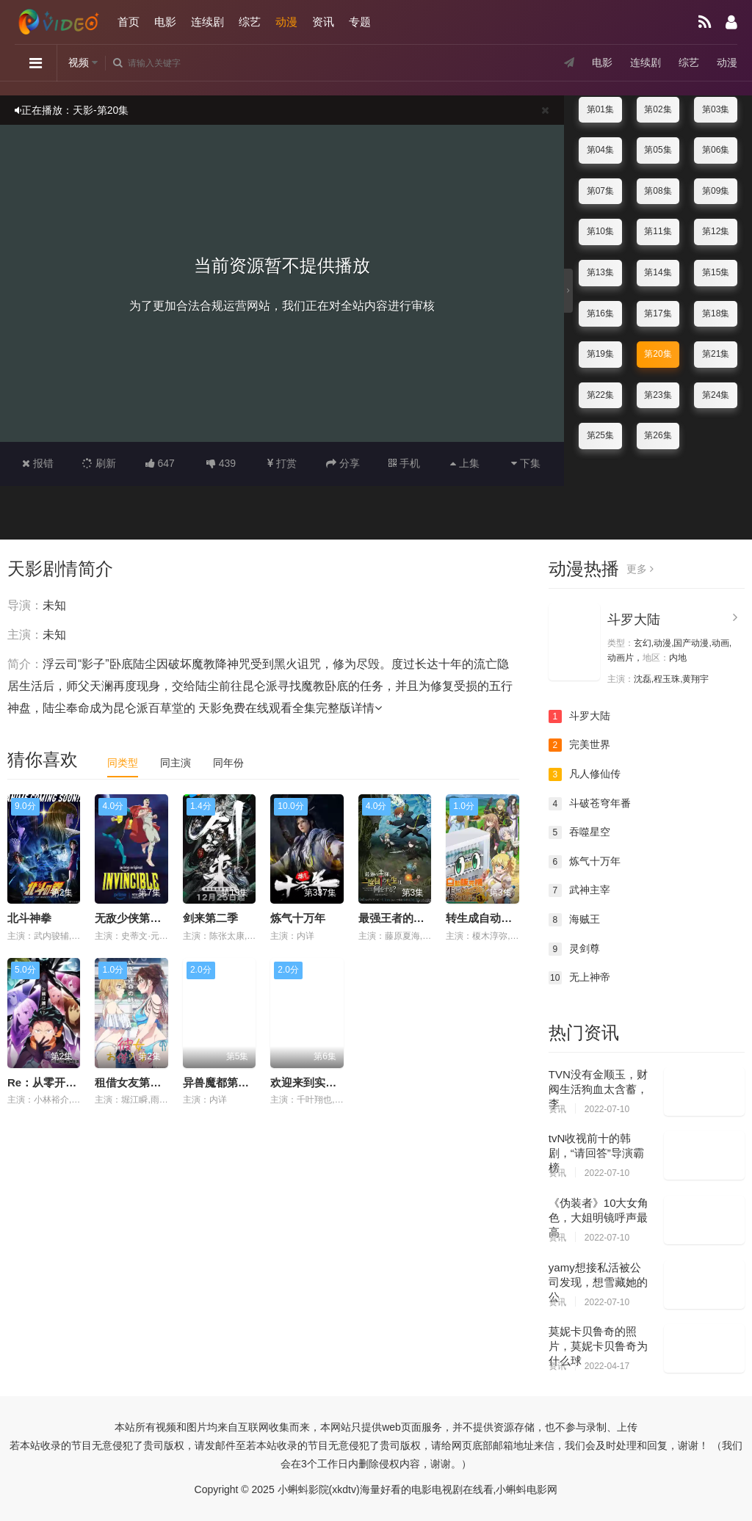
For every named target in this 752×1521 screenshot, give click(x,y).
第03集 (715, 109)
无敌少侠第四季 (133, 918)
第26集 (657, 435)
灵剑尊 (574, 949)
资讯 (323, 21)
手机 (404, 463)
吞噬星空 (579, 832)
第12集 (715, 231)
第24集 (715, 395)
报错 (38, 463)
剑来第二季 (210, 918)
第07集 (600, 191)
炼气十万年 (297, 918)
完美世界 (579, 745)
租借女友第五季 (133, 1082)
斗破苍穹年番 (590, 803)
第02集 (657, 109)
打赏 (282, 463)
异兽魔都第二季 (221, 1082)
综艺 (250, 21)
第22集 (600, 395)
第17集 (657, 313)
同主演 (175, 763)
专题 (360, 21)
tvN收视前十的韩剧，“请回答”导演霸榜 (596, 1153)
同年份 (228, 763)
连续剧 (207, 21)
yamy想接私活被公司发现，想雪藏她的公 (598, 1282)
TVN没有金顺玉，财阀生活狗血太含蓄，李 (598, 1089)
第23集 (657, 395)
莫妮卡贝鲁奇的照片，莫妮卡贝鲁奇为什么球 (598, 1346)
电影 (165, 21)
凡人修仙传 (585, 774)
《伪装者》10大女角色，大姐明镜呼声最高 (599, 1217)
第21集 (715, 354)
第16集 (600, 313)
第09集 (715, 191)
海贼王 (574, 919)
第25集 (600, 435)
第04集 (600, 150)
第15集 (715, 272)
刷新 (99, 463)
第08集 (657, 191)
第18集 (715, 313)
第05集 (657, 150)
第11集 (657, 231)
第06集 (715, 150)
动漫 (286, 21)
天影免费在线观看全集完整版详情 (290, 708)
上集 (465, 463)
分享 (343, 463)
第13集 (600, 272)
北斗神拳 (29, 918)
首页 (129, 21)
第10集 (600, 231)
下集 (525, 463)
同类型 (122, 763)
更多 (640, 569)
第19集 (600, 354)
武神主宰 (579, 890)
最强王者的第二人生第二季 (424, 918)
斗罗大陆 (633, 619)
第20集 (657, 354)
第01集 (600, 109)
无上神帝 (579, 977)
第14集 (657, 272)
